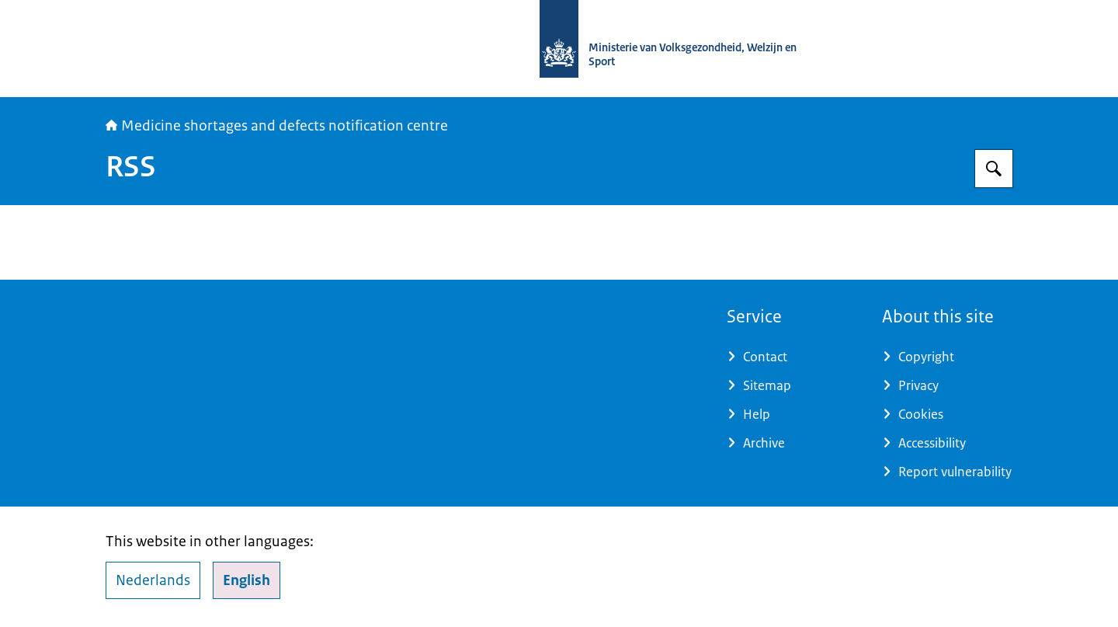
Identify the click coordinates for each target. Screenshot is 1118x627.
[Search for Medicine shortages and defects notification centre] (993, 168)
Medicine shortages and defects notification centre (277, 126)
